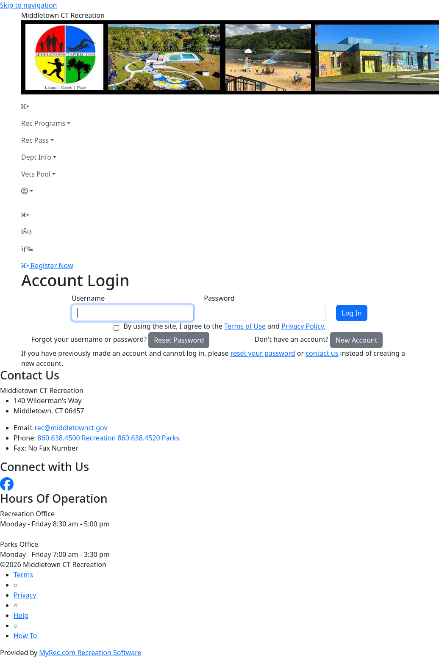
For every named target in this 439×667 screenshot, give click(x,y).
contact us (322, 353)
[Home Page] (45, 106)
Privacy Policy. (303, 326)
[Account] (45, 191)
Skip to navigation (28, 5)
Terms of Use (245, 326)
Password (219, 298)
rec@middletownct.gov (71, 427)
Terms (23, 574)
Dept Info (36, 157)
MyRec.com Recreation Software (90, 652)
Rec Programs (43, 123)
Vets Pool (35, 174)
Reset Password (179, 340)
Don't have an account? (291, 339)
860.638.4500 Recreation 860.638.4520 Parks (109, 438)
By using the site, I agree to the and (224, 326)
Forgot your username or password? (89, 339)
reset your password (263, 353)
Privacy (25, 595)
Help (21, 615)
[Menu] (27, 248)
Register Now (52, 265)
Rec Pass (35, 140)
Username (88, 298)
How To (25, 635)
